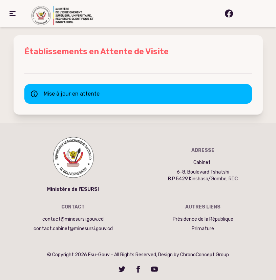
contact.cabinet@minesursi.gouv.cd (73, 229)
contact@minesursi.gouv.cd (73, 219)
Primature (203, 229)
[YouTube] (154, 269)
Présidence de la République (203, 219)
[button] (12, 13)
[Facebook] (138, 269)
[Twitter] (121, 269)
